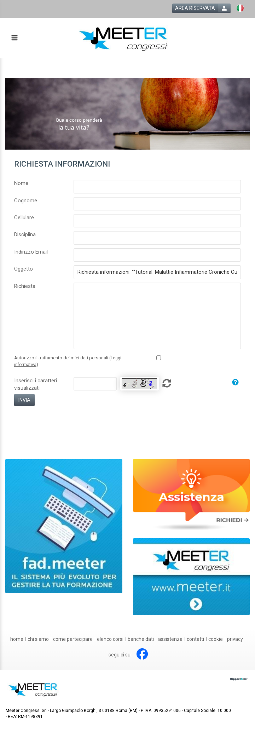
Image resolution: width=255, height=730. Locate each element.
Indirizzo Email (31, 252)
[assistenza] (170, 639)
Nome (21, 183)
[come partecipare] (73, 639)
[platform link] (123, 38)
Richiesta (24, 286)
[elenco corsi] (110, 639)
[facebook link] (142, 654)
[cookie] (215, 639)
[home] (16, 639)
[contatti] (195, 639)
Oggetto (23, 269)
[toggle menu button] (14, 38)
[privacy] (235, 639)
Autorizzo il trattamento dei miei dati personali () (67, 361)
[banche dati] (141, 639)
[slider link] (191, 494)
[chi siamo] (38, 639)
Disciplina (25, 234)
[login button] (201, 8)
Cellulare (24, 217)
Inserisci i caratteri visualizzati (35, 384)
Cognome (25, 200)
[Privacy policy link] (158, 357)
